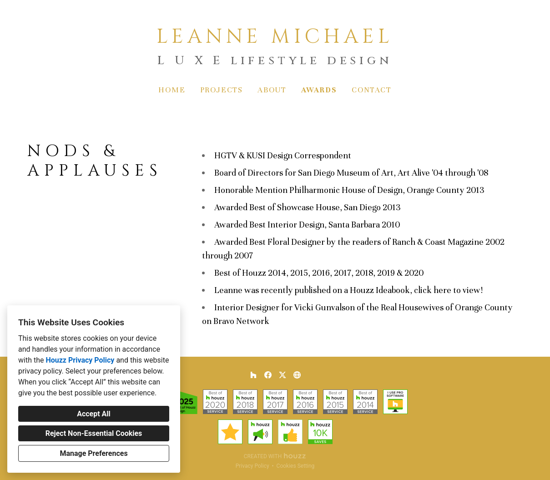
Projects (221, 90)
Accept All (94, 413)
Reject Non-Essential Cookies (93, 433)
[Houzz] (253, 375)
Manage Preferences (93, 453)
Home (171, 90)
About (272, 90)
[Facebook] (268, 375)
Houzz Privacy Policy (79, 360)
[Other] (297, 375)
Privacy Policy (252, 466)
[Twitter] (282, 375)
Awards (319, 90)
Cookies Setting (296, 466)
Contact (372, 90)
